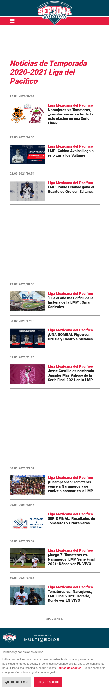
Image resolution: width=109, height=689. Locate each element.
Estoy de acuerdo (47, 682)
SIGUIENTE (54, 618)
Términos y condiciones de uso (22, 652)
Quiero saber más (16, 682)
